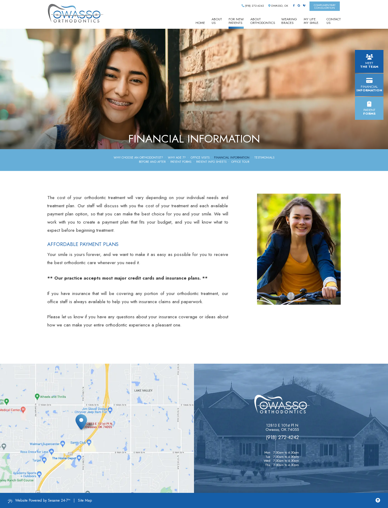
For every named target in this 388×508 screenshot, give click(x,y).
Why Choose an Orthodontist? (138, 158)
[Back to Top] (378, 500)
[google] (298, 6)
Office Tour (240, 162)
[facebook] (293, 6)
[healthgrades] (304, 6)
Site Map (85, 500)
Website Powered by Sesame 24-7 (39, 500)
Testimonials (264, 158)
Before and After (152, 162)
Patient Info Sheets (211, 162)
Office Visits (200, 158)
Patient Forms (180, 162)
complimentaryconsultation (325, 6)
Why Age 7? (177, 158)
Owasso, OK (278, 6)
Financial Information (231, 158)
